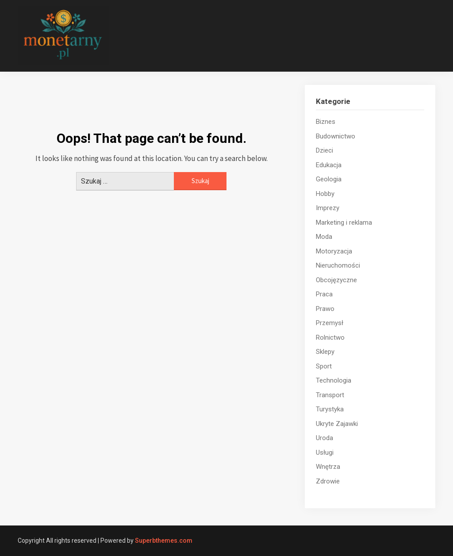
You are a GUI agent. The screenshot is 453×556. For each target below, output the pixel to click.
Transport (330, 395)
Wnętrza (328, 467)
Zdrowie (328, 481)
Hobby (325, 194)
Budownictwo (335, 136)
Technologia (333, 380)
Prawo (325, 309)
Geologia (329, 179)
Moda (324, 237)
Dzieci (324, 150)
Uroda (324, 438)
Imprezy (327, 208)
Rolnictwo (330, 337)
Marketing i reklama (344, 222)
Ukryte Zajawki (337, 424)
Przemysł (329, 323)
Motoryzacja (334, 251)
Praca (324, 294)
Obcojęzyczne (336, 280)
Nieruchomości (338, 265)
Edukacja (329, 165)
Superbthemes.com (163, 540)
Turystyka (330, 409)
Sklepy (325, 352)
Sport (324, 366)
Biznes (325, 122)
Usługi (325, 452)
